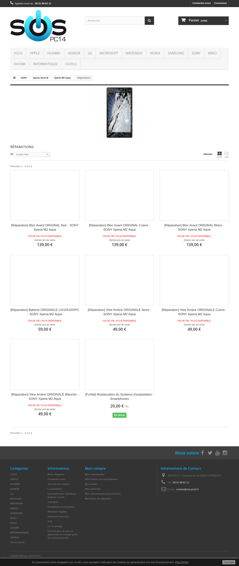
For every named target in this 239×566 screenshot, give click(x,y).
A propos (53, 502)
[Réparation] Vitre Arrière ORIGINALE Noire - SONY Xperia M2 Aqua (119, 312)
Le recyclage (55, 526)
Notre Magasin (56, 474)
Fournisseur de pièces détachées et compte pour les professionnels (63, 534)
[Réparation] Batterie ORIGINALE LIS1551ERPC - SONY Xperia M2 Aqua (44, 312)
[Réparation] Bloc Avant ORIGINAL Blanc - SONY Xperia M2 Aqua (194, 227)
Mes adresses (93, 489)
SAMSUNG (176, 53)
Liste (226, 154)
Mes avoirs (91, 484)
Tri (11, 154)
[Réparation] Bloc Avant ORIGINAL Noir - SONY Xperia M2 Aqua (45, 227)
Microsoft (109, 53)
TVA (50, 521)
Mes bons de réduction (98, 498)
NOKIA (155, 53)
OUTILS (71, 64)
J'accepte (228, 562)
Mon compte (95, 468)
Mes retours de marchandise (101, 479)
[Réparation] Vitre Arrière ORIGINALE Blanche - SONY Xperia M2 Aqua (45, 397)
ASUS (18, 53)
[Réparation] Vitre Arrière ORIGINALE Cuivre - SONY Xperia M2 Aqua (194, 312)
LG (90, 53)
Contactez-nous (202, 3)
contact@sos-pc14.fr (187, 489)
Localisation (55, 489)
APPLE (35, 53)
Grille (219, 154)
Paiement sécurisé (58, 516)
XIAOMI (19, 64)
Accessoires (17, 542)
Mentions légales (57, 511)
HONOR (74, 53)
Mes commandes (95, 474)
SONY (196, 53)
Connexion (220, 3)
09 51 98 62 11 (181, 482)
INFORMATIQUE (45, 64)
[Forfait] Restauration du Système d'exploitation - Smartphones (119, 397)
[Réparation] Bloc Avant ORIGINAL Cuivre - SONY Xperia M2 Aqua (119, 227)
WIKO (212, 53)
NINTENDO (134, 53)
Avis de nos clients (58, 484)
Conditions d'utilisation (61, 506)
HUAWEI (53, 53)
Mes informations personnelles (103, 493)
